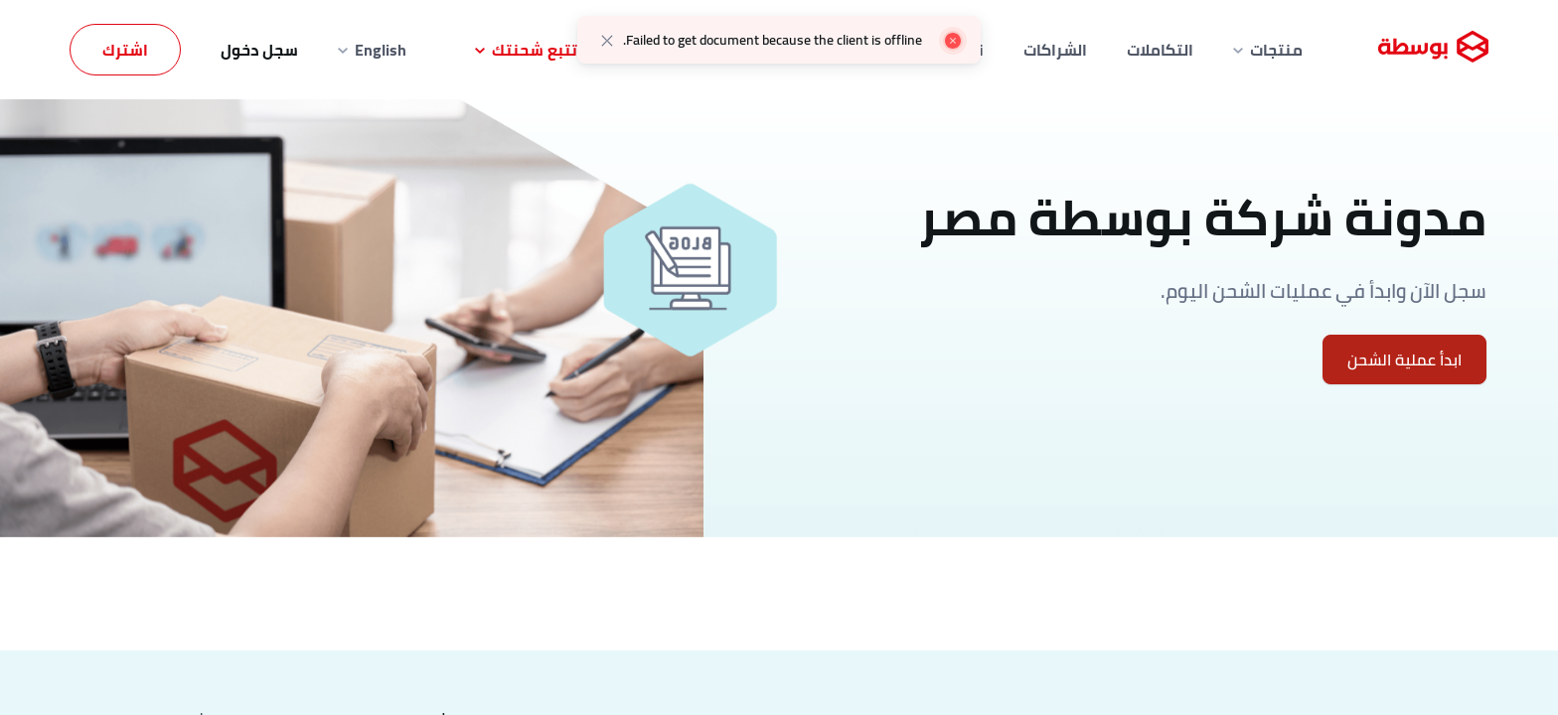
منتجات (1268, 50)
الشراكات (1055, 50)
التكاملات (1160, 50)
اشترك (125, 50)
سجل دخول (259, 50)
